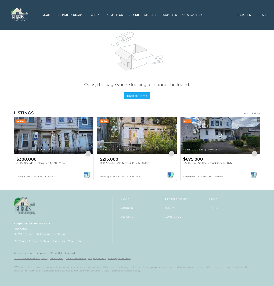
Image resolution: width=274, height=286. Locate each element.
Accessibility (124, 258)
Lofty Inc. (32, 253)
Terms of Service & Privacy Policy (31, 258)
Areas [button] (96, 15)
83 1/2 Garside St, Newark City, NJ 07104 (40, 163)
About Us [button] (115, 15)
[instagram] (38, 276)
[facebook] (18, 276)
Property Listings (97, 258)
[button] (19, 14)
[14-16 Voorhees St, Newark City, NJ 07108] (137, 135)
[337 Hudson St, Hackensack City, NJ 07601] (220, 135)
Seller (150, 15)
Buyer (133, 15)
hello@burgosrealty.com (52, 234)
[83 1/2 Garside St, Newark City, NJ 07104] (53, 135)
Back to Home (137, 95)
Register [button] (243, 15)
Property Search (70, 15)
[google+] (48, 276)
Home (45, 15)
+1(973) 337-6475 (23, 234)
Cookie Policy (57, 258)
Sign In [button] (263, 15)
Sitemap (112, 258)
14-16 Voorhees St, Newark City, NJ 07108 (124, 163)
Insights (169, 15)
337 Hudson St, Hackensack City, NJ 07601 (208, 163)
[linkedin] (28, 276)
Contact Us (192, 15)
